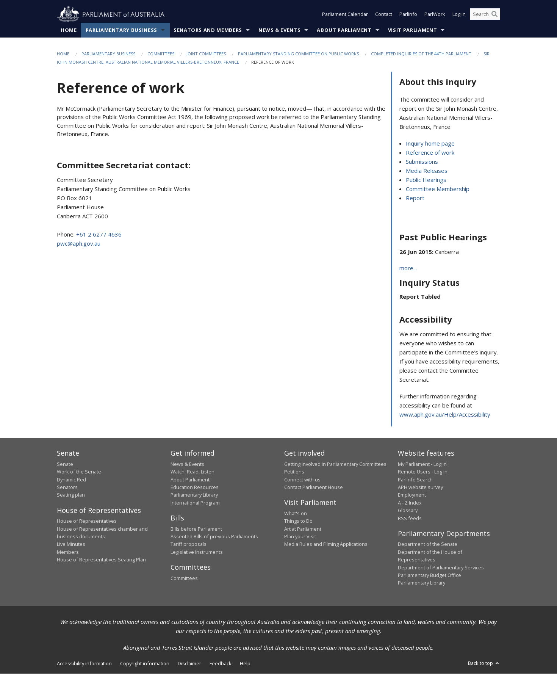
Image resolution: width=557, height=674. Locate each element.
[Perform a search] (494, 14)
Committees (160, 53)
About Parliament (344, 30)
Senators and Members (208, 30)
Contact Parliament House (313, 487)
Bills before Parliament (196, 528)
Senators (67, 487)
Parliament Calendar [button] (345, 14)
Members (68, 552)
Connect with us (302, 479)
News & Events (279, 30)
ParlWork (434, 14)
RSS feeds (410, 518)
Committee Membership (437, 189)
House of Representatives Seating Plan (101, 559)
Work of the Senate (79, 472)
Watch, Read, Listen (192, 472)
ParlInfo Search (415, 479)
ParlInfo (408, 14)
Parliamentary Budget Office (429, 575)
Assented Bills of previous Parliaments (214, 536)
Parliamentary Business (121, 30)
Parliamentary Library (194, 495)
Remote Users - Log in (422, 472)
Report (415, 198)
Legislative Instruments (197, 552)
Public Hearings (426, 180)
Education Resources (195, 487)
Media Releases (426, 171)
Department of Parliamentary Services (441, 567)
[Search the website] (485, 14)
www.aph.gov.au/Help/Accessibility (444, 415)
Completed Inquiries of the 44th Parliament (421, 53)
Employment (412, 495)
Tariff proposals (189, 544)
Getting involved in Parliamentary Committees (335, 464)
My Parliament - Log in (422, 464)
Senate (65, 464)
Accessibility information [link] (84, 663)
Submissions (422, 162)
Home (69, 30)
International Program (195, 502)
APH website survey (420, 487)
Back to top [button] (484, 663)
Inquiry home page (430, 143)
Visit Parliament (412, 30)
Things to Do (298, 521)
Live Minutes (71, 544)
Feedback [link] (221, 663)
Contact (383, 14)
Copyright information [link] (144, 663)
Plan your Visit (300, 536)
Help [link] (245, 663)
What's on (295, 513)
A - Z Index (410, 502)
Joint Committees (206, 53)
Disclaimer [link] (189, 663)
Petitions (294, 472)
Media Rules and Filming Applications (326, 544)
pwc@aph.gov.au (78, 243)
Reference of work (430, 153)
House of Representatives (87, 521)
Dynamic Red (71, 479)
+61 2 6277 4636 (99, 234)
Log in (459, 14)
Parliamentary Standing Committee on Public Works (298, 53)
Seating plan (71, 495)
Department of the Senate (427, 544)
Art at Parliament (302, 528)
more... (408, 268)
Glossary (408, 510)
